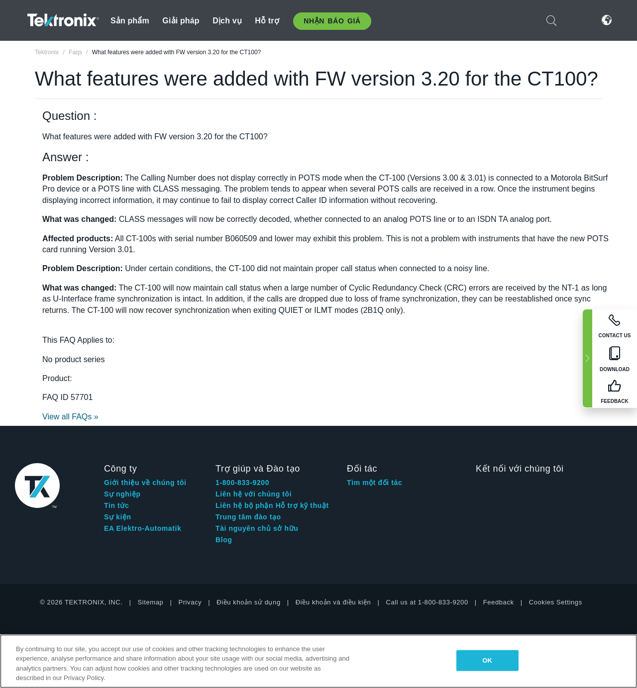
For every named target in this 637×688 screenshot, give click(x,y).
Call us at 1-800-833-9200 (427, 602)
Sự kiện (117, 517)
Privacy (190, 602)
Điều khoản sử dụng (248, 602)
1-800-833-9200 (242, 483)
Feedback (498, 602)
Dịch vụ (227, 20)
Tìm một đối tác (374, 483)
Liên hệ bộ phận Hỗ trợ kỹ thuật (272, 505)
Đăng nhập (577, 20)
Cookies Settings (555, 602)
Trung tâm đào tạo (248, 517)
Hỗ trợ (267, 20)
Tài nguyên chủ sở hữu (256, 528)
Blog (223, 540)
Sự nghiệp (122, 494)
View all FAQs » (70, 416)
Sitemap (151, 602)
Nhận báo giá (332, 21)
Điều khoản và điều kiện (333, 602)
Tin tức (116, 505)
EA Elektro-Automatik (142, 528)
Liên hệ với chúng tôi (253, 494)
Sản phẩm (129, 20)
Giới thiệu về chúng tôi (145, 483)
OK (487, 660)
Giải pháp (180, 20)
